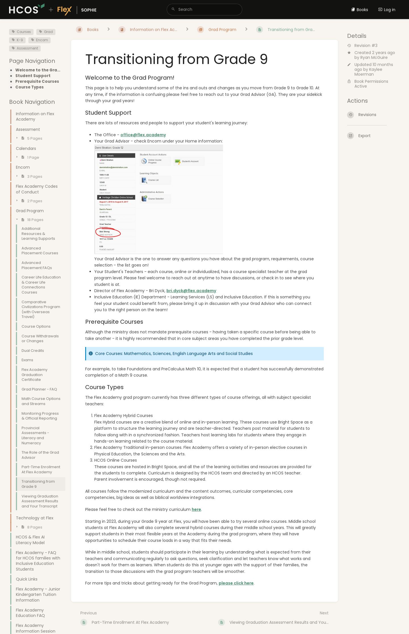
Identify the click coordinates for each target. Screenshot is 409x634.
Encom (39, 40)
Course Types (29, 87)
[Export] (373, 136)
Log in (386, 10)
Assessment (25, 48)
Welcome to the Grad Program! (38, 70)
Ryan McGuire (374, 57)
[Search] (173, 10)
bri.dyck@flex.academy (191, 291)
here (196, 509)
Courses (21, 32)
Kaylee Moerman (368, 72)
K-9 (17, 40)
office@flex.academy (143, 135)
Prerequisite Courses (37, 81)
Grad (46, 32)
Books (359, 10)
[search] (204, 9)
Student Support (33, 76)
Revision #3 (362, 45)
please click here (236, 583)
